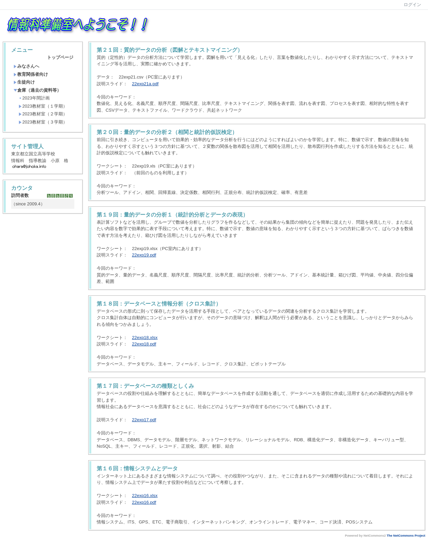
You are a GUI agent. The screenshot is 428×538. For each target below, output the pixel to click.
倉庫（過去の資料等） (37, 90)
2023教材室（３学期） (43, 122)
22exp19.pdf (144, 254)
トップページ (60, 57)
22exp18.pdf (144, 343)
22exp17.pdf (144, 419)
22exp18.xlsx (145, 337)
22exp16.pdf (144, 502)
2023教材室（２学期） (43, 113)
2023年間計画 (34, 97)
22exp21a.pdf (145, 83)
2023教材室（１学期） (43, 106)
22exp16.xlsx (145, 495)
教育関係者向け (31, 74)
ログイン (412, 4)
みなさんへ (26, 66)
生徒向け (24, 82)
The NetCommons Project (406, 535)
